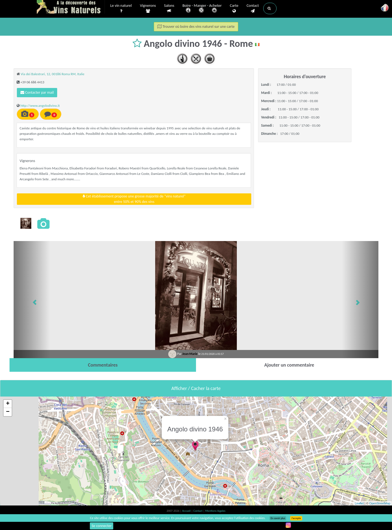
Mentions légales (215, 511)
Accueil (186, 511)
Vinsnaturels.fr (71, 7)
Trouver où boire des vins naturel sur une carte (196, 26)
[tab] (103, 365)
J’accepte (296, 518)
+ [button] (8, 404)
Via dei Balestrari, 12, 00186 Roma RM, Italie (52, 74)
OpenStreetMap (379, 503)
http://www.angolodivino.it (40, 105)
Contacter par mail (37, 92)
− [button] (8, 412)
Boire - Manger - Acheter (202, 9)
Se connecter (101, 525)
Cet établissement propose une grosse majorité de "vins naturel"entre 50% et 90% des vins (134, 199)
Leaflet (359, 503)
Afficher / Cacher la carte (196, 388)
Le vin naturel (121, 8)
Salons (169, 8)
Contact (253, 8)
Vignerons (148, 8)
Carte (234, 8)
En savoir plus (278, 518)
